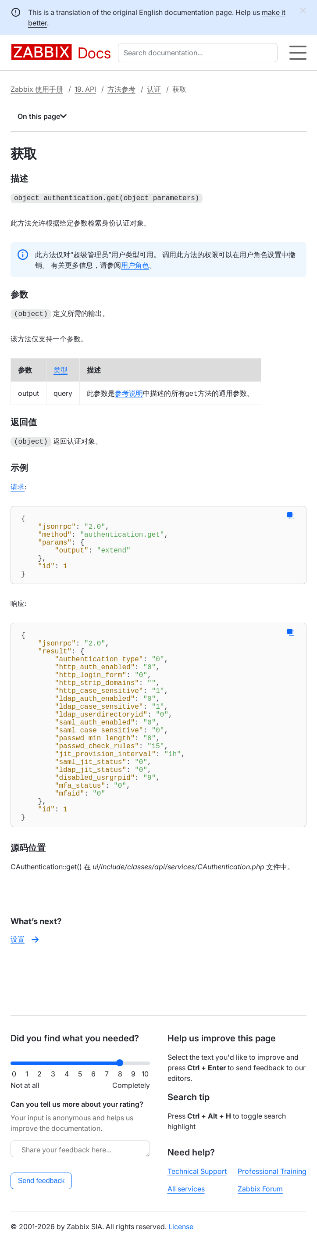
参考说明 (129, 391)
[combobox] (199, 52)
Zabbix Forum (260, 1188)
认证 (154, 89)
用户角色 (135, 264)
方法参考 (121, 89)
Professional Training (272, 1171)
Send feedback (41, 1180)
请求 (18, 484)
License (180, 1226)
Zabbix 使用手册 (37, 89)
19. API (85, 89)
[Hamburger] (297, 53)
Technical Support (197, 1171)
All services (186, 1188)
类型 (60, 368)
